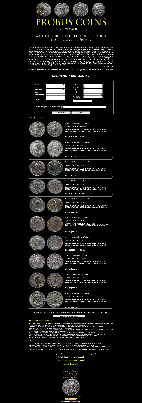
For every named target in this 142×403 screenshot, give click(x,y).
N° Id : (75, 99)
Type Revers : (40, 94)
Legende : (38, 92)
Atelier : (38, 85)
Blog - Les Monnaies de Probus (71, 360)
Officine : (38, 99)
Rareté (76, 97)
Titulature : (39, 89)
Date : (37, 87)
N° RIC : (76, 87)
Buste (75, 85)
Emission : (38, 97)
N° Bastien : (77, 89)
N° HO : (75, 94)
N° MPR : (76, 92)
